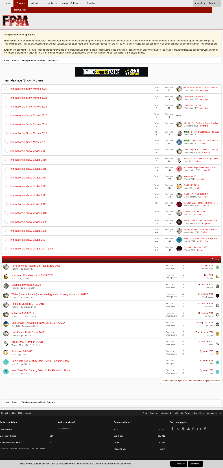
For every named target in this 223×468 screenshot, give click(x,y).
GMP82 (192, 236)
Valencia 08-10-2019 (34, 317)
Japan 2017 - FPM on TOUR (39, 345)
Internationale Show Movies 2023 (40, 101)
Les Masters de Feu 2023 (183, 100)
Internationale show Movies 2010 (40, 217)
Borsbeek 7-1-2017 (33, 355)
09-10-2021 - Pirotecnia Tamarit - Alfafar (190, 127)
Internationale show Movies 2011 (40, 208)
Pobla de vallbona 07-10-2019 (39, 307)
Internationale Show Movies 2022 (40, 92)
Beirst (156, 449)
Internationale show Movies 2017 (40, 154)
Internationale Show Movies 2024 (40, 110)
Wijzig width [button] (22, 413)
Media (61, 3)
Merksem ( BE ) (179, 180)
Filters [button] (203, 263)
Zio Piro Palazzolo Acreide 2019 (190, 136)
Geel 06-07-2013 (179, 189)
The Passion (196, 301)
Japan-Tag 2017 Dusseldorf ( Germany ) (190, 153)
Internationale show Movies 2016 (40, 163)
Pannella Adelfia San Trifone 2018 (190, 144)
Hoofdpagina (199, 413)
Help (189, 413)
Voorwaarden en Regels (159, 413)
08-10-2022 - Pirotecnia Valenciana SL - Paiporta (194, 91)
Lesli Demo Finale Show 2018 (39, 336)
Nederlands (36, 413)
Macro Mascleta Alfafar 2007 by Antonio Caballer (193, 242)
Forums (31, 3)
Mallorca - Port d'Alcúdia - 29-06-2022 (44, 279)
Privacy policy (179, 413)
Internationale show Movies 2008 (40, 234)
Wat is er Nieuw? (73, 422)
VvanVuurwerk (195, 272)
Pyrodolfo (27, 330)
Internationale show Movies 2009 (40, 225)
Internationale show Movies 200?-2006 (43, 252)
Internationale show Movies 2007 (40, 243)
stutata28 (194, 174)
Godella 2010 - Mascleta (183, 215)
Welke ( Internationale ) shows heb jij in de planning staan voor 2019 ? (61, 298)
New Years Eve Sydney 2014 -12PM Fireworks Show (52, 374)
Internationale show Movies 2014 (40, 181)
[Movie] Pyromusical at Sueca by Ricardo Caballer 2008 (197, 233)
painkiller (193, 209)
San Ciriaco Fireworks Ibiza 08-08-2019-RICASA (50, 326)
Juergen (188, 254)
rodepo (199, 339)
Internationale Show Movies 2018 (40, 146)
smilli (185, 192)
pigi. (25, 368)
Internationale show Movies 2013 (40, 190)
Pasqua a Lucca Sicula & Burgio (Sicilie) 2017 (192, 162)
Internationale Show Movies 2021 (40, 128)
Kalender (46, 3)
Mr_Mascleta (191, 245)
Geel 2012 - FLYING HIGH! (184, 198)
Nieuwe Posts (70, 428)
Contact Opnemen (138, 413)
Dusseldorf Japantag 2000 (183, 251)
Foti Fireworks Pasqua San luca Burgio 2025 (47, 269)
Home (18, 3)
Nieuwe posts (20, 10)
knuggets (194, 227)
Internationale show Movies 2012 (40, 199)
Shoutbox (102, 3)
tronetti (192, 147)
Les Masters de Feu (181, 109)
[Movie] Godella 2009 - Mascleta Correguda (191, 224)
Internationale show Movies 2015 (40, 172)
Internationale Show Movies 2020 (40, 119)
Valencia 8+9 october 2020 (37, 288)
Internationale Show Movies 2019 (40, 137)
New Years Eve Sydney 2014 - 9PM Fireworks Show (52, 364)
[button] (53, 3)
